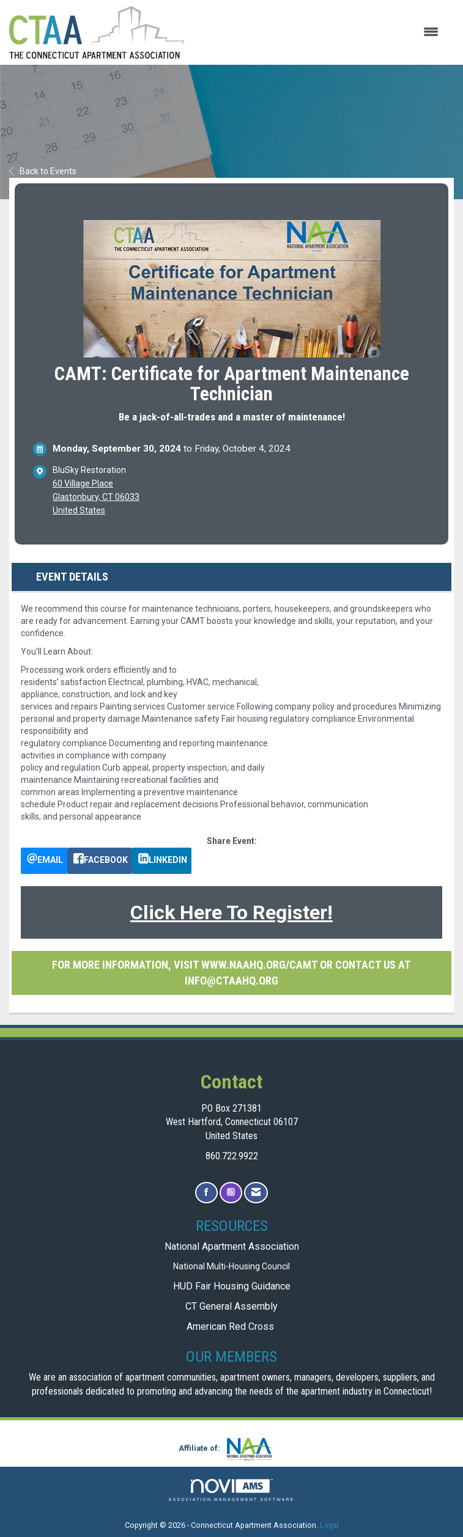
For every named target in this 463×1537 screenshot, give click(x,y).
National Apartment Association (232, 1246)
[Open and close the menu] (318, 32)
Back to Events (42, 171)
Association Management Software (232, 1490)
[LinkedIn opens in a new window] (161, 861)
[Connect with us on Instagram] (231, 1192)
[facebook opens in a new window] (99, 861)
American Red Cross (231, 1326)
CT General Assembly (231, 1306)
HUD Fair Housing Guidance (232, 1286)
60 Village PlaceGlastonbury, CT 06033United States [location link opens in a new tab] (96, 497)
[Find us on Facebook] (206, 1192)
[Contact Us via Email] (256, 1192)
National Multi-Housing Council (231, 1266)
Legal (329, 1525)
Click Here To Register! (231, 912)
